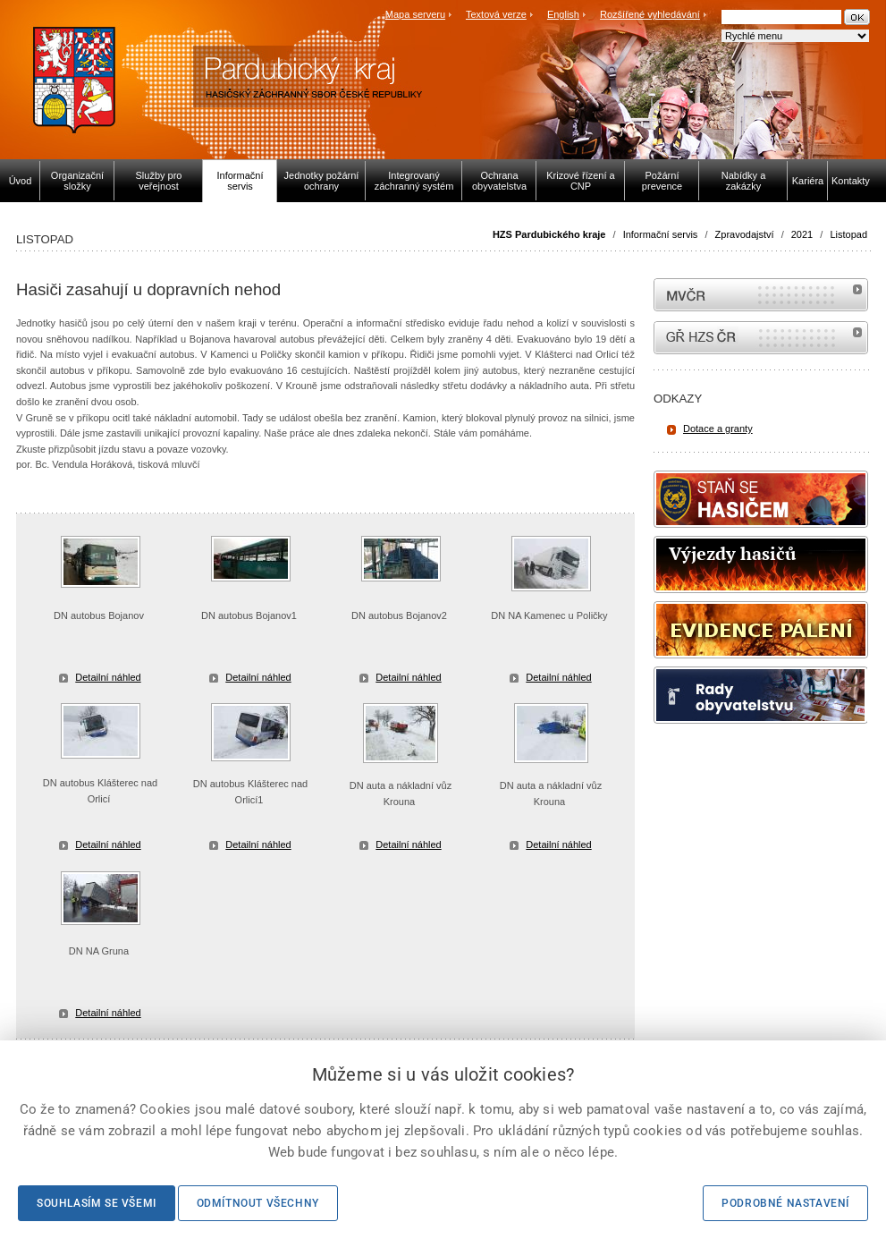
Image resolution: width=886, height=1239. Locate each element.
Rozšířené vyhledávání (650, 14)
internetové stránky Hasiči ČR (761, 337)
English (563, 14)
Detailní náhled (107, 677)
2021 (802, 234)
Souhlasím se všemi (96, 1203)
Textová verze (496, 14)
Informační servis (660, 234)
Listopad (848, 234)
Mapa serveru (415, 14)
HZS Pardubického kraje (549, 234)
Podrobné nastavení (785, 1203)
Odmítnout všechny (258, 1203)
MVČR (761, 294)
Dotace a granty (718, 428)
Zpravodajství (744, 234)
